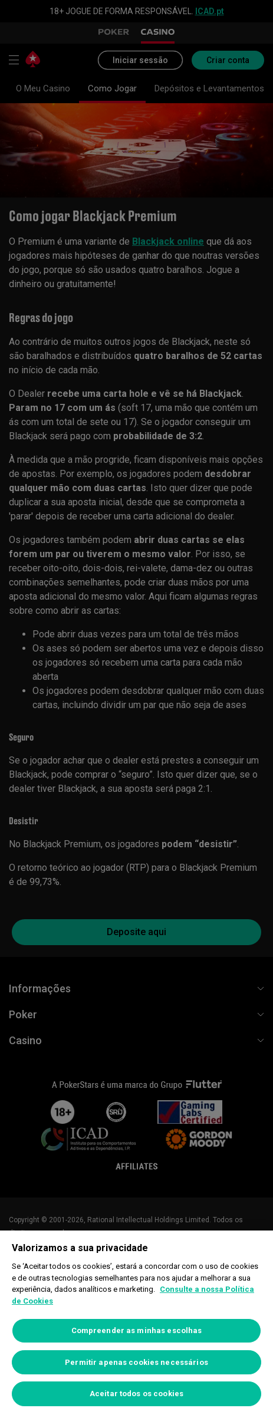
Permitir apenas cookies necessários (136, 1362)
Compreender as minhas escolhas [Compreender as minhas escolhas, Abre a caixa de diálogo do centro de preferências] (136, 1330)
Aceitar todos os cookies (136, 1393)
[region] (136, 1324)
